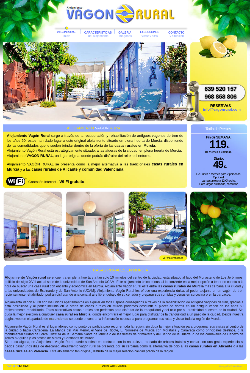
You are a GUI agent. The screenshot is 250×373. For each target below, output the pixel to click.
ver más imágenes (173, 258)
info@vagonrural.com (222, 109)
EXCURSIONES (149, 32)
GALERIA (124, 32)
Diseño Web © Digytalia (114, 365)
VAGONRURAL (66, 32)
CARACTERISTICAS (98, 32)
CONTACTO (176, 32)
